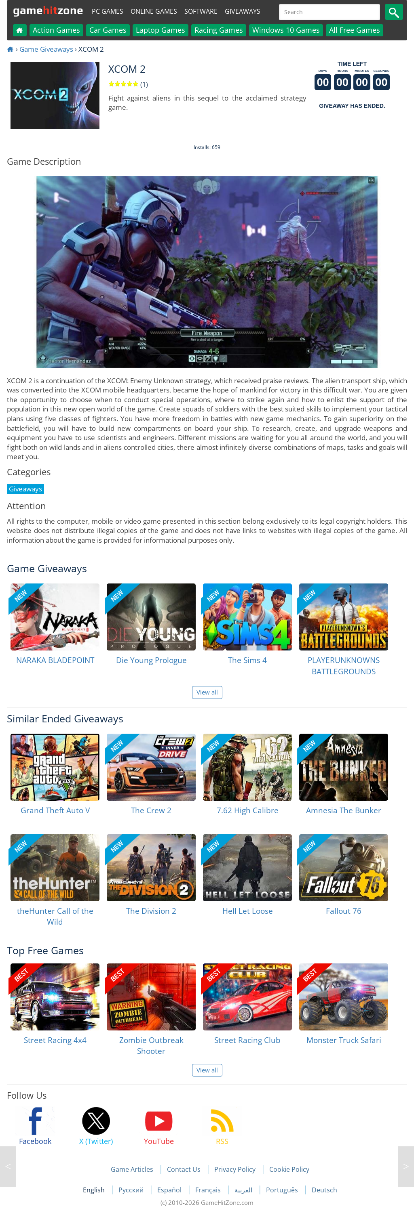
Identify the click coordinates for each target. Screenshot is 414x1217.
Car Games (108, 30)
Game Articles (132, 1169)
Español (170, 1190)
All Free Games (354, 30)
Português (283, 1190)
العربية (244, 1190)
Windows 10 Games (286, 30)
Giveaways (242, 11)
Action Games (56, 30)
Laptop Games (160, 30)
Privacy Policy (235, 1169)
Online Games (154, 11)
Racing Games (218, 30)
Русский (131, 1190)
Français (208, 1190)
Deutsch (324, 1190)
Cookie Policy (289, 1169)
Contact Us (184, 1169)
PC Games (107, 11)
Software (201, 11)
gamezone (48, 10)
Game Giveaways (46, 49)
